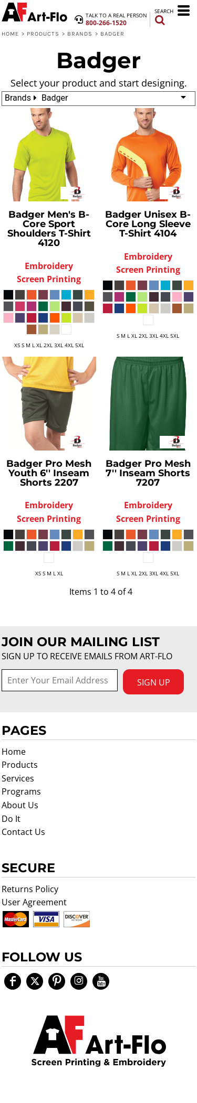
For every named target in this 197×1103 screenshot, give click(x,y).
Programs (21, 791)
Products (43, 33)
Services (18, 778)
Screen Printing (49, 279)
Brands (80, 33)
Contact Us (23, 832)
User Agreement (34, 902)
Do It (11, 818)
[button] (99, 1041)
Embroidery (49, 266)
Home (10, 33)
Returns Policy (30, 889)
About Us (20, 805)
